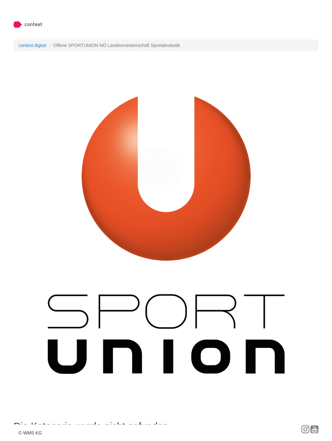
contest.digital (32, 45)
